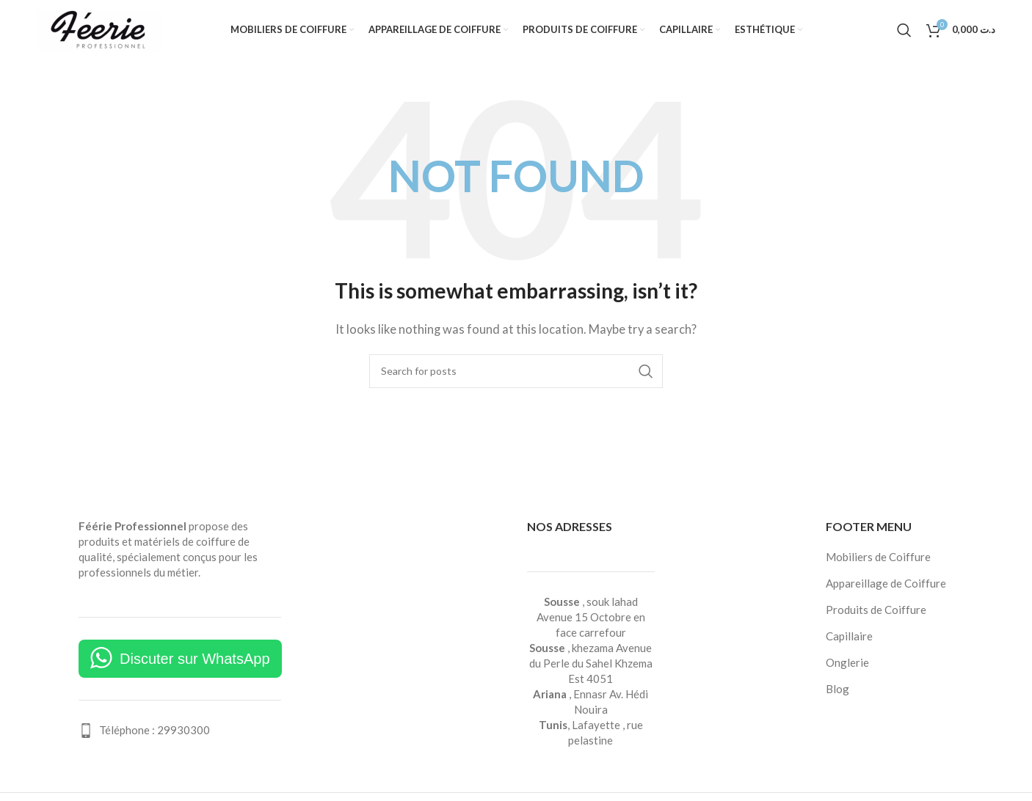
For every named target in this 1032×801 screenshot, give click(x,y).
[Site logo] (99, 29)
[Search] (904, 31)
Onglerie (847, 665)
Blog (837, 691)
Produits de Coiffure (876, 612)
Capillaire (849, 638)
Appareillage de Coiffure (886, 586)
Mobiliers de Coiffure (878, 559)
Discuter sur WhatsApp (195, 662)
